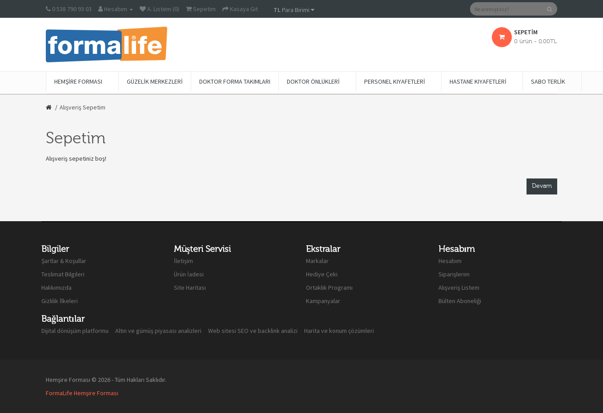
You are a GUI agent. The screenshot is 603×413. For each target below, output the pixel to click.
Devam (542, 186)
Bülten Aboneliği (459, 301)
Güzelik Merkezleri (155, 81)
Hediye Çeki (322, 274)
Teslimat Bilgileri (62, 274)
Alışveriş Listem (458, 287)
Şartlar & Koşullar (63, 261)
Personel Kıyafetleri (394, 81)
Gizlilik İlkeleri (59, 301)
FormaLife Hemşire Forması (82, 393)
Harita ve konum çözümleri (339, 331)
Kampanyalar (323, 301)
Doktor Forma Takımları (234, 81)
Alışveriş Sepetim (82, 107)
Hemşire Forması (78, 81)
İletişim (183, 261)
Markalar (317, 261)
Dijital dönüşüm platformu (75, 331)
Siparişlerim (454, 274)
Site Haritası (190, 287)
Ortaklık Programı (329, 287)
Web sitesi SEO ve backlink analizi (252, 331)
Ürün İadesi (189, 274)
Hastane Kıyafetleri (478, 81)
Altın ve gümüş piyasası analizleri (158, 331)
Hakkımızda (56, 287)
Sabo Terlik (548, 81)
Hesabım (450, 261)
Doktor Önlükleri (313, 81)
